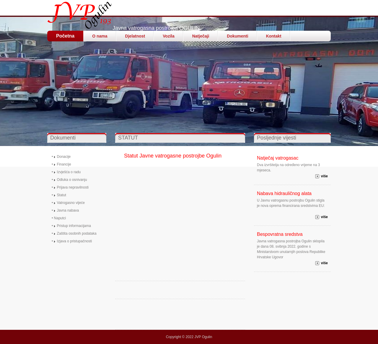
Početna (65, 35)
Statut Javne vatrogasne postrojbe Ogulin (172, 156)
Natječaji (200, 36)
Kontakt (273, 36)
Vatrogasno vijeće (71, 203)
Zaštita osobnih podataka (77, 233)
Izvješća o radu (69, 172)
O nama (99, 36)
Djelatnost (135, 36)
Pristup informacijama (74, 226)
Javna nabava (68, 210)
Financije (64, 164)
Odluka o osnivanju (72, 180)
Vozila (168, 36)
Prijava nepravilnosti (73, 187)
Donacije (64, 157)
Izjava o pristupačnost (74, 241)
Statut (61, 195)
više (324, 176)
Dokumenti (237, 36)
